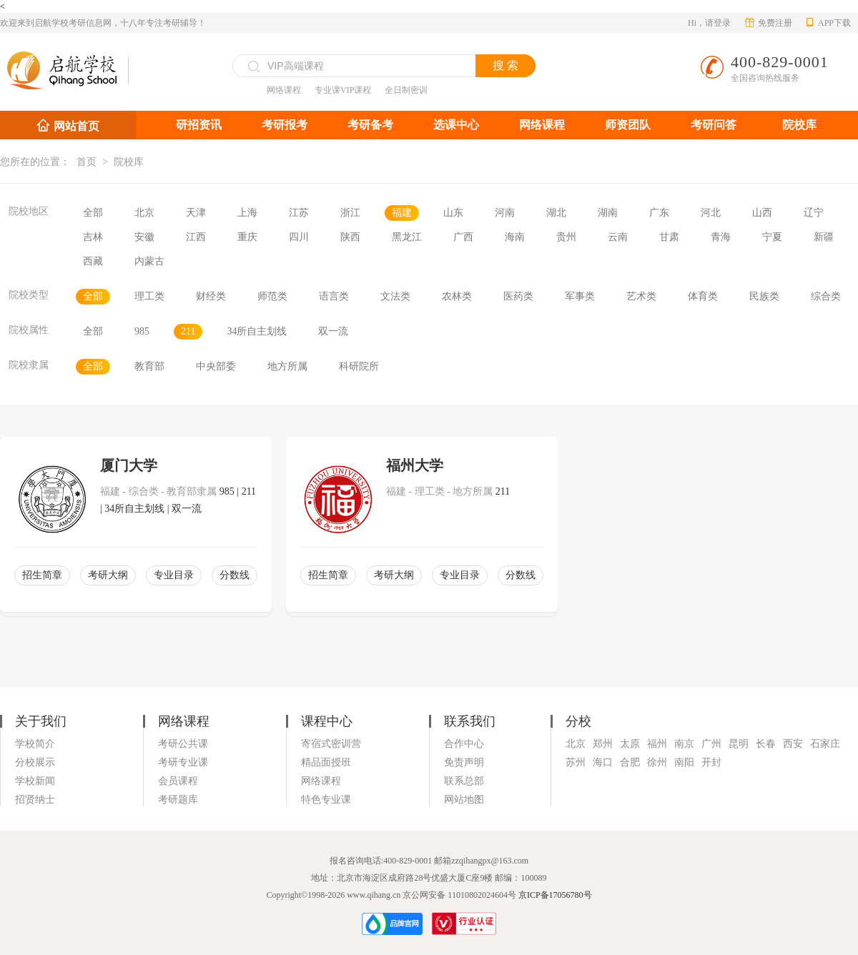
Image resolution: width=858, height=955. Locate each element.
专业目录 (174, 575)
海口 (603, 762)
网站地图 (464, 799)
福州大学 (414, 465)
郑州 (603, 743)
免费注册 (768, 23)
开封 (711, 762)
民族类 (764, 296)
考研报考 (284, 125)
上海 (247, 212)
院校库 (799, 125)
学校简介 (35, 743)
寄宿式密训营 (331, 743)
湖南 (608, 212)
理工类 (149, 296)
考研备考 (370, 125)
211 (188, 331)
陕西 (350, 237)
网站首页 (76, 126)
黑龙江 (407, 237)
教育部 (149, 366)
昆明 (739, 743)
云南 (618, 237)
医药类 (518, 296)
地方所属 (287, 366)
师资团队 (628, 125)
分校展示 (35, 762)
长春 (766, 743)
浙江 (350, 212)
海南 (515, 237)
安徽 (144, 237)
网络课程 (284, 90)
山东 (453, 212)
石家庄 (825, 743)
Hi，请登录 (709, 23)
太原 (630, 743)
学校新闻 (35, 781)
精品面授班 (326, 762)
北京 (144, 212)
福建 (402, 212)
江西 (196, 237)
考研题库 (178, 799)
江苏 (299, 212)
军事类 (580, 296)
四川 (299, 237)
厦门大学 (128, 465)
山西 (762, 212)
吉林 (93, 237)
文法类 (395, 296)
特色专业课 (326, 799)
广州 (711, 743)
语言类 (334, 296)
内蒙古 (149, 261)
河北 (711, 212)
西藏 (93, 261)
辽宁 (814, 212)
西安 (793, 743)
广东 (659, 212)
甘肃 (669, 237)
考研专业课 (183, 762)
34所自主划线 (257, 331)
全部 (93, 212)
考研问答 (713, 125)
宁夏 (772, 237)
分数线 (235, 575)
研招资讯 (199, 125)
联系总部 (464, 781)
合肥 (630, 762)
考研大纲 (108, 575)
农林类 (457, 296)
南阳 (684, 762)
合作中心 (464, 743)
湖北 (556, 212)
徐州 (657, 762)
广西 (463, 237)
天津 (196, 212)
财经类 (211, 296)
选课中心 (456, 125)
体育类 (703, 296)
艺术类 (641, 296)
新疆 (824, 237)
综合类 (826, 296)
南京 (684, 743)
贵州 (566, 237)
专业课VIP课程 (343, 90)
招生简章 (42, 575)
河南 (505, 212)
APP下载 (828, 23)
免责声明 (464, 762)
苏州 (576, 762)
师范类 (272, 296)
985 (141, 331)
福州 (657, 743)
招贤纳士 (35, 799)
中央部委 (216, 366)
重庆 (247, 237)
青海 (721, 237)
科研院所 (359, 366)
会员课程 (178, 781)
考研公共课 (183, 743)
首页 (87, 162)
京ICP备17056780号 (555, 895)
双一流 (333, 331)
